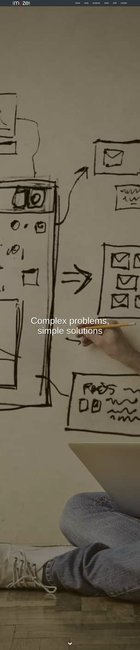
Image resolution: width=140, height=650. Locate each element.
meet (106, 3)
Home (77, 3)
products (96, 3)
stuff (115, 3)
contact (124, 3)
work (86, 3)
